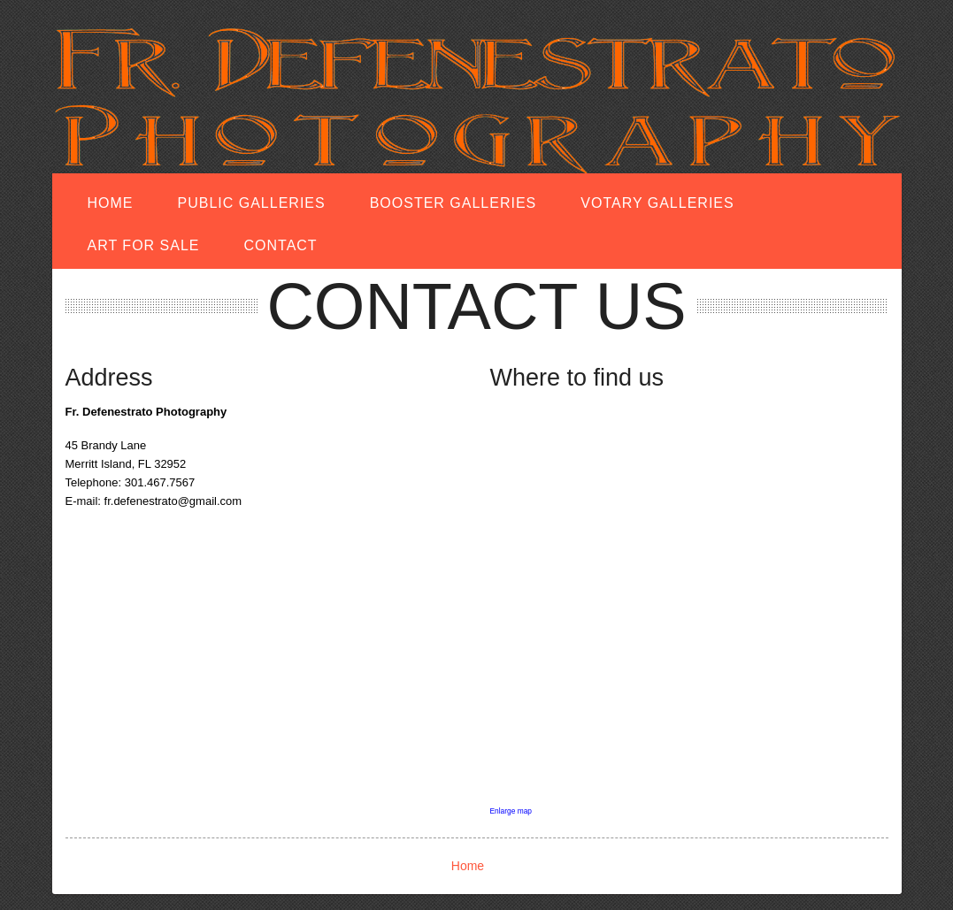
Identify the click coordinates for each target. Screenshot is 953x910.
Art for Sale (144, 245)
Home (111, 202)
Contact (281, 245)
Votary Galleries (657, 202)
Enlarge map (511, 811)
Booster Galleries (453, 202)
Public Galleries (252, 202)
